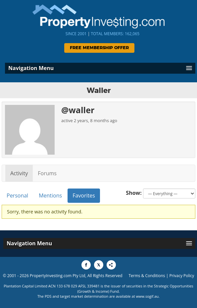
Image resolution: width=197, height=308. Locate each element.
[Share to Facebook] (86, 265)
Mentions (50, 195)
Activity (19, 173)
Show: (134, 192)
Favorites (84, 195)
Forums (47, 173)
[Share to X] (98, 265)
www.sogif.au (147, 296)
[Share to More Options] (111, 265)
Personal (17, 195)
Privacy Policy (181, 275)
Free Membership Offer (99, 48)
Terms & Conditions (146, 275)
